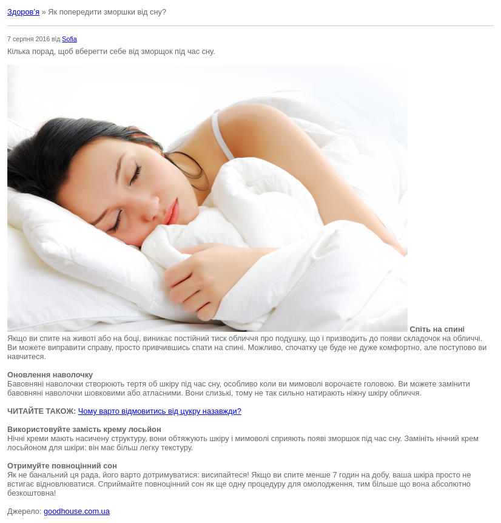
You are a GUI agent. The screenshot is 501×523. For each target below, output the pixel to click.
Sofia (69, 38)
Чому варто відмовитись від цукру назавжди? (159, 411)
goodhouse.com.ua (77, 511)
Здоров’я (23, 11)
